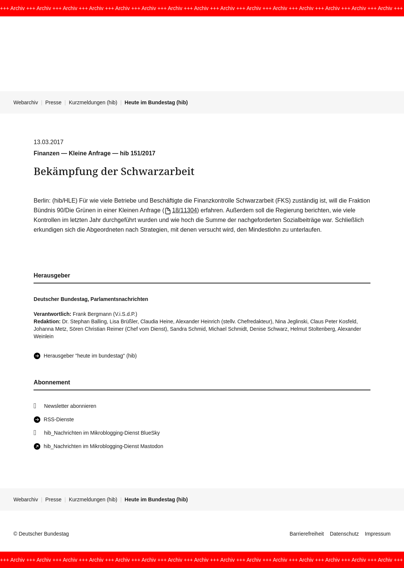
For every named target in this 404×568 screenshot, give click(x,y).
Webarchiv (25, 102)
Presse (53, 102)
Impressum (378, 534)
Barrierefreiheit (307, 534)
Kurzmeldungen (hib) (93, 102)
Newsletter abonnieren (70, 406)
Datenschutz (344, 534)
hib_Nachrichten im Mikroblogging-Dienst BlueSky (102, 433)
